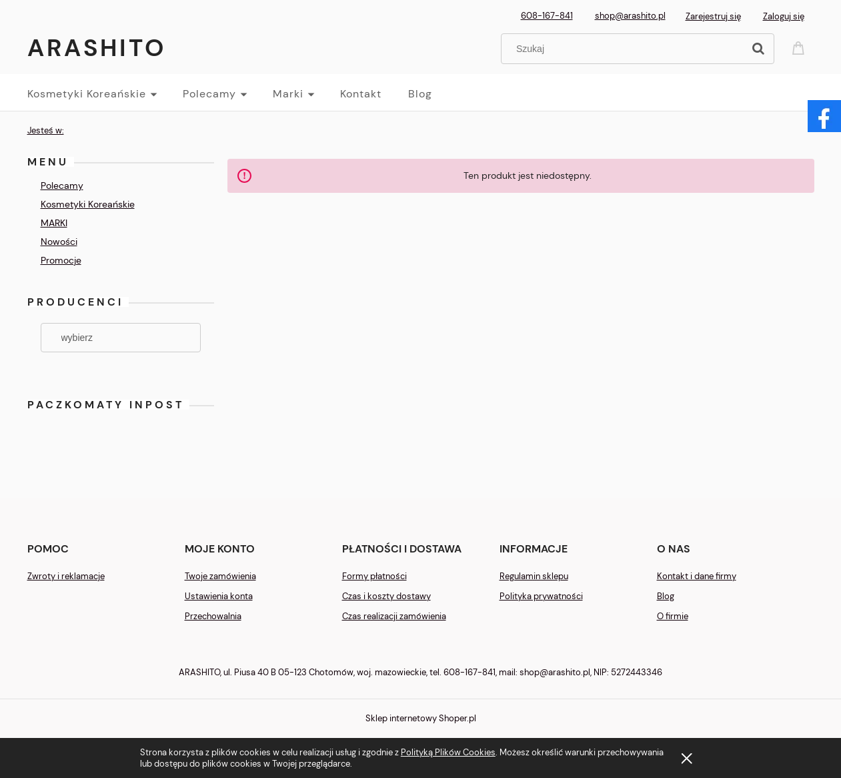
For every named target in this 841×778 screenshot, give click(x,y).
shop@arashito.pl (630, 15)
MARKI (54, 223)
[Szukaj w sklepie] (624, 48)
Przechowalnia (213, 616)
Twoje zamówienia (220, 576)
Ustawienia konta (219, 596)
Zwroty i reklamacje (66, 576)
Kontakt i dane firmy (696, 576)
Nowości (59, 242)
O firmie (672, 616)
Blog (665, 596)
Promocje (61, 260)
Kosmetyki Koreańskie (88, 204)
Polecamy (62, 185)
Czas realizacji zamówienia (394, 616)
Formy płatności (374, 576)
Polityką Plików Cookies (448, 752)
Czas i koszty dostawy (386, 596)
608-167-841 (547, 15)
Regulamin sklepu (534, 576)
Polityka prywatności (541, 596)
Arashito (96, 47)
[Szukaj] (758, 48)
